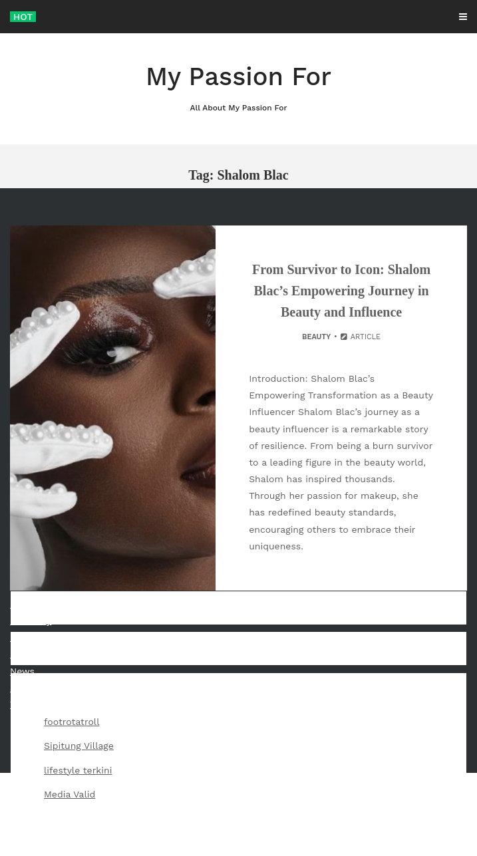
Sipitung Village (79, 745)
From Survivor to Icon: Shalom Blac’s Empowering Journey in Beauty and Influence (341, 290)
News (22, 671)
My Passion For (238, 88)
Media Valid (69, 794)
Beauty (316, 337)
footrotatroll (71, 721)
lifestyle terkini (78, 770)
